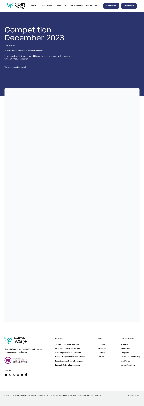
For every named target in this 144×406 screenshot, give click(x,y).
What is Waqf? (103, 348)
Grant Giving (125, 361)
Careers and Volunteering (130, 357)
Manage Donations (128, 365)
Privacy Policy (134, 395)
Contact (101, 357)
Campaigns (125, 352)
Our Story (101, 344)
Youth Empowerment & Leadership (68, 352)
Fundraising (125, 348)
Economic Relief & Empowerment (67, 365)
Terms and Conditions (13, 67)
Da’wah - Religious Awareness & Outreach (70, 357)
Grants (59, 6)
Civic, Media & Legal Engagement (67, 348)
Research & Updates (74, 6)
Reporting (124, 344)
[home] (16, 6)
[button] (34, 6)
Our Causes (47, 6)
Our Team (101, 352)
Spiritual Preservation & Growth (67, 344)
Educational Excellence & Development (69, 361)
